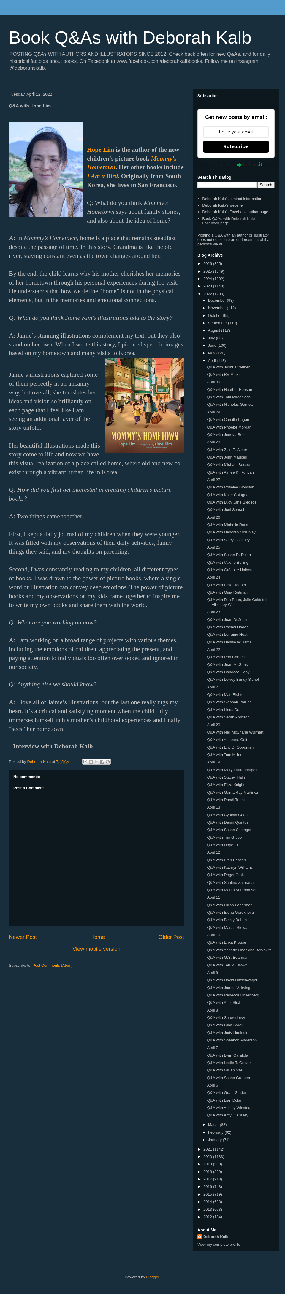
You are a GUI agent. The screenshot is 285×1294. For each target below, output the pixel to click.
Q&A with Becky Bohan (227, 920)
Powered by (236, 164)
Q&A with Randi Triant (226, 800)
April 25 (213, 547)
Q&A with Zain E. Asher (227, 450)
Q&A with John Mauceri (227, 457)
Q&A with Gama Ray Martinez (232, 792)
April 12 (213, 852)
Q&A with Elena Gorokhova (230, 912)
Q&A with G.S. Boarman (227, 957)
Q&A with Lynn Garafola (227, 1055)
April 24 (213, 577)
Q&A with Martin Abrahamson (232, 890)
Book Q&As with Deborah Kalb (130, 37)
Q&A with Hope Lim (223, 845)
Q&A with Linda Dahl (224, 709)
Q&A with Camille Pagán (228, 419)
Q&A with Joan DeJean (227, 619)
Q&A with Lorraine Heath (228, 634)
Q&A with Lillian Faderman (229, 905)
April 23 (213, 612)
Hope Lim (100, 149)
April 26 (213, 517)
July (212, 338)
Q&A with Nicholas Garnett (230, 404)
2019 (208, 1164)
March (214, 1124)
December (217, 300)
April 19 (213, 762)
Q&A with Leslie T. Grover (229, 1062)
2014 (208, 1201)
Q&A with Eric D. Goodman (230, 747)
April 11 (213, 897)
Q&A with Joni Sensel (225, 509)
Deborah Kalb (216, 1236)
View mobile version (96, 949)
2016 (208, 1186)
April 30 (213, 382)
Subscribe (236, 146)
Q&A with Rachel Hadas (227, 627)
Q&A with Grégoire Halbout (230, 570)
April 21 (213, 687)
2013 (208, 1209)
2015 (208, 1194)
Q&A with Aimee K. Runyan (230, 472)
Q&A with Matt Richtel (225, 694)
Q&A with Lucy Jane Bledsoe (231, 502)
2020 (208, 1156)
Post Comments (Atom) (53, 965)
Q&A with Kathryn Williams (230, 867)
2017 (208, 1179)
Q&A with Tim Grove (224, 837)
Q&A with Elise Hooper (226, 585)
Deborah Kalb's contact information (232, 199)
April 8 (212, 1010)
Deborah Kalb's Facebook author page (235, 212)
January (215, 1140)
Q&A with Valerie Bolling (227, 562)
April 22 (213, 649)
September (218, 323)
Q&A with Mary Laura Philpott (232, 770)
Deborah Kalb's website (222, 205)
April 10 (213, 935)
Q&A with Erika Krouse (226, 942)
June (213, 345)
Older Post (171, 937)
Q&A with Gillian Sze (224, 1070)
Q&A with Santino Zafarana (230, 882)
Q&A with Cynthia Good (227, 815)
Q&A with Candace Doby (228, 672)
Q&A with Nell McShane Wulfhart (235, 732)
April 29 (213, 412)
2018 (208, 1172)
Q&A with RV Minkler (225, 374)
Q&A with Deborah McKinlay (231, 532)
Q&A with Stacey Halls (226, 777)
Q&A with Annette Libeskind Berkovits (239, 950)
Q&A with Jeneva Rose (226, 434)
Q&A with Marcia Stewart (228, 927)
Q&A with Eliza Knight (225, 784)
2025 (208, 271)
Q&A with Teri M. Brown (227, 965)
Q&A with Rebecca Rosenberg (233, 995)
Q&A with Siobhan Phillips (229, 702)
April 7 (212, 1047)
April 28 (213, 442)
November (217, 308)
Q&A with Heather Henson (229, 389)
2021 (208, 1149)
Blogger (152, 1277)
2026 (208, 263)
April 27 (213, 479)
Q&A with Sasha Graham (228, 1078)
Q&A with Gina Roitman (227, 592)
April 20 (213, 725)
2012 (208, 1217)
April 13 (213, 807)
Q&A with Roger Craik (225, 875)
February (216, 1132)
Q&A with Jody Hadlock (227, 1033)
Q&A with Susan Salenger (229, 829)
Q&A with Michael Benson (229, 464)
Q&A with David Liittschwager (232, 980)
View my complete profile (218, 1244)
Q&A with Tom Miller (224, 755)
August (214, 330)
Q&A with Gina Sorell (225, 1025)
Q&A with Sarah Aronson (228, 717)
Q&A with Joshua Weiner (228, 367)
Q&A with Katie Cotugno (227, 495)
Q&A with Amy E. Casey (227, 1115)
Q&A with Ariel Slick (223, 1002)
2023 (208, 286)
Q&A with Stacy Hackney (228, 540)
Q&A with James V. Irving (228, 987)
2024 (208, 279)
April (212, 360)
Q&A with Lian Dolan (224, 1100)
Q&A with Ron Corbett (226, 657)
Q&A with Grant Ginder (226, 1092)
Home (98, 937)
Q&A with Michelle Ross (227, 525)
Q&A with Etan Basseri (226, 860)
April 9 (212, 972)
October (215, 315)
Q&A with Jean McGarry (227, 664)
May (212, 353)
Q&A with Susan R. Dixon (229, 554)
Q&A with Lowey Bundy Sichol (233, 679)
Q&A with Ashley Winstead (229, 1108)
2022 (208, 294)
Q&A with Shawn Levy (226, 1017)
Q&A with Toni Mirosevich (228, 397)
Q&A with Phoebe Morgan (229, 427)
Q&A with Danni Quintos (227, 822)
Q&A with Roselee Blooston (230, 487)
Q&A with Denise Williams (229, 642)
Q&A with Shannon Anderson (232, 1040)
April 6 (212, 1085)
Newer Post (23, 937)
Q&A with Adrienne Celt (227, 739)
